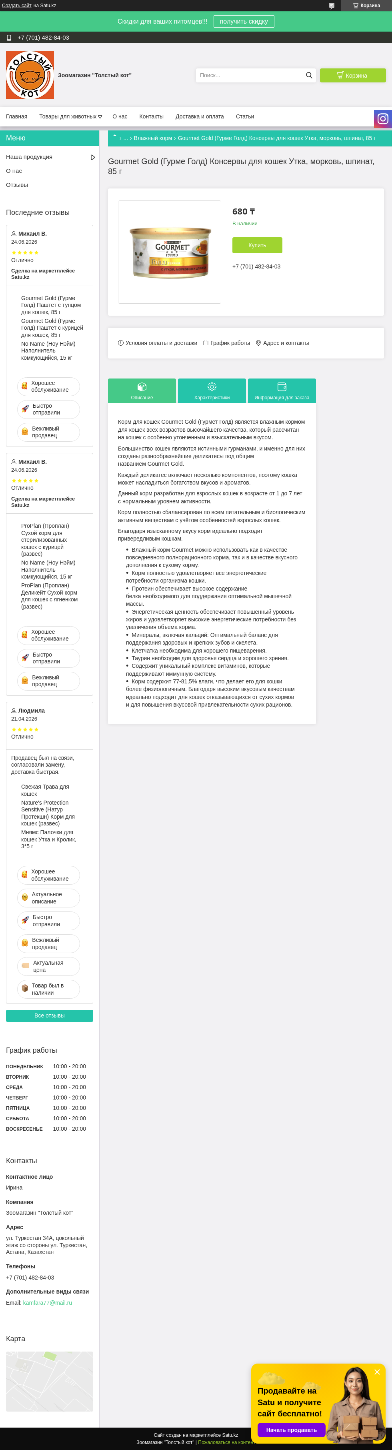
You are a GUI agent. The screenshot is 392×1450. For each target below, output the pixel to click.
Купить (257, 245)
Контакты (152, 116)
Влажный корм (153, 138)
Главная (16, 116)
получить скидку (244, 21)
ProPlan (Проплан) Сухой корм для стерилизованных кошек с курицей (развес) (45, 540)
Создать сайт (17, 5)
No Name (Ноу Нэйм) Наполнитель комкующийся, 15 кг (48, 350)
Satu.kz (230, 1435)
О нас (119, 116)
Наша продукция (29, 156)
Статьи (245, 116)
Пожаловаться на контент (226, 1442)
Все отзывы (49, 1015)
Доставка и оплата (200, 116)
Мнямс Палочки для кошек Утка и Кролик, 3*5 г (48, 839)
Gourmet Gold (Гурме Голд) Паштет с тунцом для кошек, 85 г (51, 305)
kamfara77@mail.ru (47, 1303)
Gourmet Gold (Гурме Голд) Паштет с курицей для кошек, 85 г (52, 328)
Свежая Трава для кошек (45, 790)
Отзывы (17, 184)
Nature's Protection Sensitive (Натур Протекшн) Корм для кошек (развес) (48, 813)
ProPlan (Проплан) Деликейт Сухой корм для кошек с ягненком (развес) (49, 596)
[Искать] (309, 75)
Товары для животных (67, 116)
